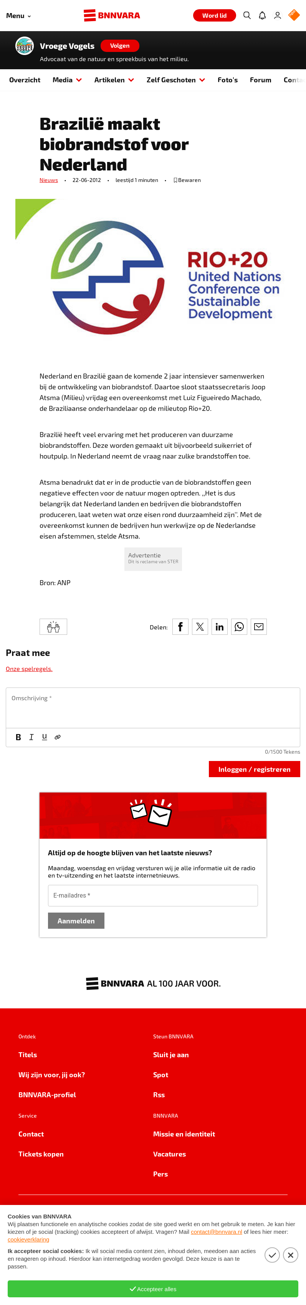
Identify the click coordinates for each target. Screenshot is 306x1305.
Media (67, 79)
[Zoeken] (246, 15)
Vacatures (169, 1154)
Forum (260, 79)
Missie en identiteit (184, 1134)
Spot (160, 1074)
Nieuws (49, 180)
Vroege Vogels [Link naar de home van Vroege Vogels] (67, 45)
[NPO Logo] (294, 15)
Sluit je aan (171, 1054)
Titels (27, 1054)
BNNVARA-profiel (47, 1094)
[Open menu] (18, 15)
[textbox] (153, 708)
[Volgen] (120, 46)
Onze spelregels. (29, 668)
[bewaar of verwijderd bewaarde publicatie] (187, 180)
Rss (159, 1094)
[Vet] (18, 737)
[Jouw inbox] (262, 15)
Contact (31, 1134)
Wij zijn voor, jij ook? (51, 1074)
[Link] (57, 737)
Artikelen (114, 79)
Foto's (228, 79)
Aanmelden (76, 920)
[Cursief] (31, 737)
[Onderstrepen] (44, 737)
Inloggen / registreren (254, 769)
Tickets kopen (41, 1154)
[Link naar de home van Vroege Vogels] (24, 46)
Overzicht (24, 79)
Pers (160, 1174)
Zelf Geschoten (176, 79)
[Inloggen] (277, 15)
